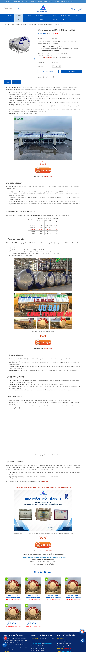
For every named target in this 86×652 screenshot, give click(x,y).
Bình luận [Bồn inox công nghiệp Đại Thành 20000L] (16, 82)
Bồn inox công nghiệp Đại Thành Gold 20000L (73, 596)
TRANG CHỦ (10, 17)
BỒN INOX (19, 17)
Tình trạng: (41, 62)
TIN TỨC (63, 17)
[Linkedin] (50, 77)
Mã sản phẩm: (42, 38)
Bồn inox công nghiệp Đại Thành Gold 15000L (53, 596)
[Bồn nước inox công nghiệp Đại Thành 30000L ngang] (43, 170)
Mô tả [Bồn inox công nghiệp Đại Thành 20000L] (7, 82)
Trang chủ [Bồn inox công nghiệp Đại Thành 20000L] (7, 24)
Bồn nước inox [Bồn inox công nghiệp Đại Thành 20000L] (16, 24)
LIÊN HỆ (77, 17)
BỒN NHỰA (28, 17)
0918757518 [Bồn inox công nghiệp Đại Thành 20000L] (13, 1)
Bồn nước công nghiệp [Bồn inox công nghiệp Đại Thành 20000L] (29, 24)
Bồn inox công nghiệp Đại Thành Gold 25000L (13, 623)
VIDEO (70, 17)
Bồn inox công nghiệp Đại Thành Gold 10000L (13, 596)
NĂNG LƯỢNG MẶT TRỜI (40, 17)
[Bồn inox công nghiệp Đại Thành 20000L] (43, 8)
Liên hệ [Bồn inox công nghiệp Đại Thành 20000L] (72, 71)
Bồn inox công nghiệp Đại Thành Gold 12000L (33, 596)
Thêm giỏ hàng (48, 71)
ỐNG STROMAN (54, 17)
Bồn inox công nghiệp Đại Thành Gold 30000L (33, 623)
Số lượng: (40, 66)
